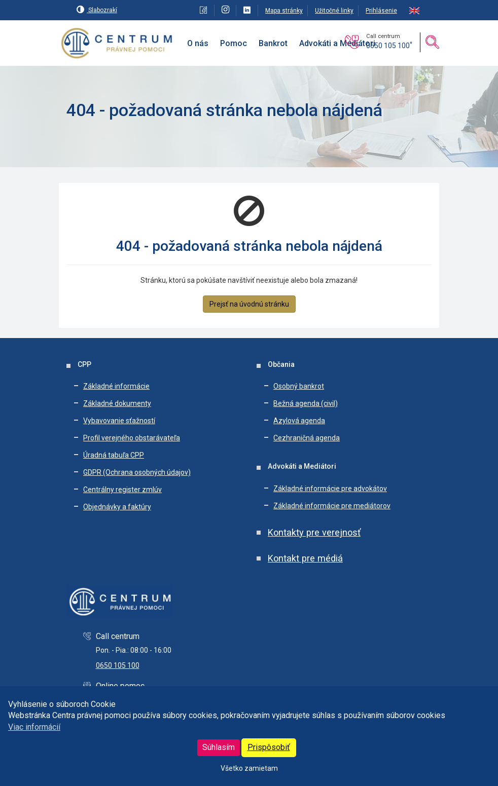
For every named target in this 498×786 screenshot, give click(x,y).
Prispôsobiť (268, 747)
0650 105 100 (389, 46)
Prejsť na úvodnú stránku (249, 304)
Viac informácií (34, 727)
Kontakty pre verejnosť (314, 532)
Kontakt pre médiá (305, 558)
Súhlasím (218, 747)
